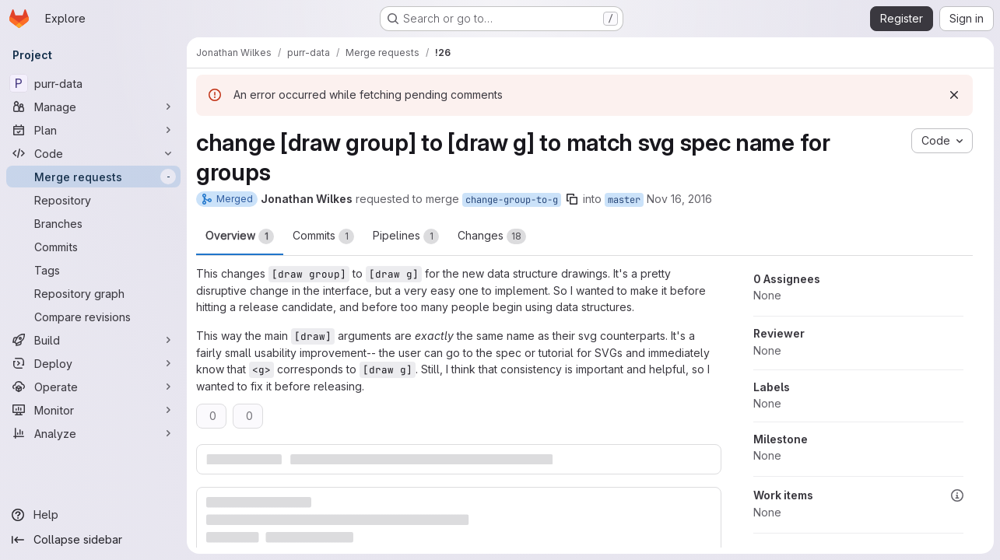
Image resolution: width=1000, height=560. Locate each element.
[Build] (93, 340)
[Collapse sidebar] (93, 540)
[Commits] (93, 246)
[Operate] (93, 386)
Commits (323, 236)
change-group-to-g (511, 200)
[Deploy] (93, 363)
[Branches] (93, 223)
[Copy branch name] (572, 199)
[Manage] (93, 106)
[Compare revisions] (93, 316)
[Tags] (93, 270)
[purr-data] (93, 83)
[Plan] (93, 130)
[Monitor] (93, 410)
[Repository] (93, 200)
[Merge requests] (93, 176)
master (624, 200)
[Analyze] (93, 433)
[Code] (93, 153)
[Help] (93, 515)
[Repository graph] (93, 293)
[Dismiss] (954, 95)
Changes (492, 236)
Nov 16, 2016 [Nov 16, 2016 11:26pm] (679, 198)
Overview (239, 236)
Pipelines (406, 236)
